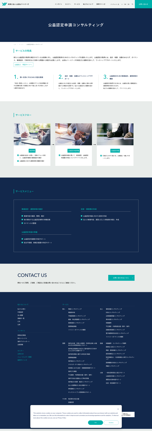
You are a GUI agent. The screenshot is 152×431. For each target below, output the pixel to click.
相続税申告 (71, 312)
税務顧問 (108, 323)
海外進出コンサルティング (76, 361)
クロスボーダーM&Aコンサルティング (80, 364)
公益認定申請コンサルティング (115, 376)
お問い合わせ (143, 4)
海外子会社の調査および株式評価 (78, 378)
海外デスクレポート (24, 341)
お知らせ (21, 354)
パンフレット (113, 4)
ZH (128, 4)
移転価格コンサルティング (76, 388)
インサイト (58, 4)
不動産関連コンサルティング (77, 316)
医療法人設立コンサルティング (115, 346)
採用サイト (100, 4)
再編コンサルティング (112, 366)
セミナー (68, 4)
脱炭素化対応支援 (73, 399)
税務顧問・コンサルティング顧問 (116, 343)
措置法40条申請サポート (113, 379)
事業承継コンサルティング (76, 323)
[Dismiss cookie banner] (118, 409)
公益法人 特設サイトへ (23, 64)
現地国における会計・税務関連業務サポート (81, 368)
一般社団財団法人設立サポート (115, 372)
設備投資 (71, 402)
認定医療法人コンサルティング (115, 353)
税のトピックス (22, 338)
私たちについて (88, 4)
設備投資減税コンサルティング (115, 329)
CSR (19, 321)
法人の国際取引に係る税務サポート (79, 385)
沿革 (19, 324)
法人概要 (20, 315)
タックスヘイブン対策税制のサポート (79, 392)
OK (95, 422)
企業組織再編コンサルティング (115, 316)
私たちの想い (22, 309)
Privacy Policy (62, 418)
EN (125, 4)
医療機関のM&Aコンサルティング (116, 362)
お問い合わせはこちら (121, 278)
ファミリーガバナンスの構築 (77, 329)
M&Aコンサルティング (113, 312)
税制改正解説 (22, 335)
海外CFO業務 (72, 371)
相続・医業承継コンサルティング (116, 350)
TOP (15, 44)
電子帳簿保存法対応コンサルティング (117, 333)
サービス (77, 4)
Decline (111, 422)
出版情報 (20, 344)
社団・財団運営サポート (113, 383)
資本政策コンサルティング (114, 319)
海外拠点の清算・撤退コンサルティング (80, 381)
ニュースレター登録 (24, 357)
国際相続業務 (72, 326)
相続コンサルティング (75, 309)
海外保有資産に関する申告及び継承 (79, 354)
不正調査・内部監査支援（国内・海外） (118, 326)
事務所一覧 (21, 318)
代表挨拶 (20, 312)
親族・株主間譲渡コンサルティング (79, 319)
